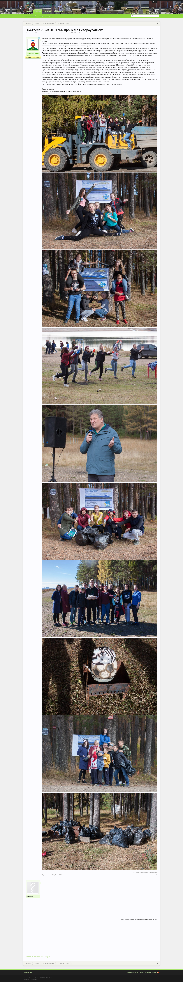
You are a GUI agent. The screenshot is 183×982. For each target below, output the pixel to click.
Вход (154, 1)
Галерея (47, 11)
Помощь (141, 972)
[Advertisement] (99, 897)
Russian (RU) (28, 972)
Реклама (29, 896)
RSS (158, 972)
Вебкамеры (58, 11)
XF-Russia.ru (33, 979)
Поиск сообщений (30, 16)
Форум (38, 11)
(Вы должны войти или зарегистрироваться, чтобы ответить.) (139, 919)
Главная (28, 11)
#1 (156, 875)
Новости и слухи (41, 33)
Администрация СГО (67, 33)
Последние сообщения (45, 16)
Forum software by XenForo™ (40, 977)
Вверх (154, 972)
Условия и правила (131, 972)
